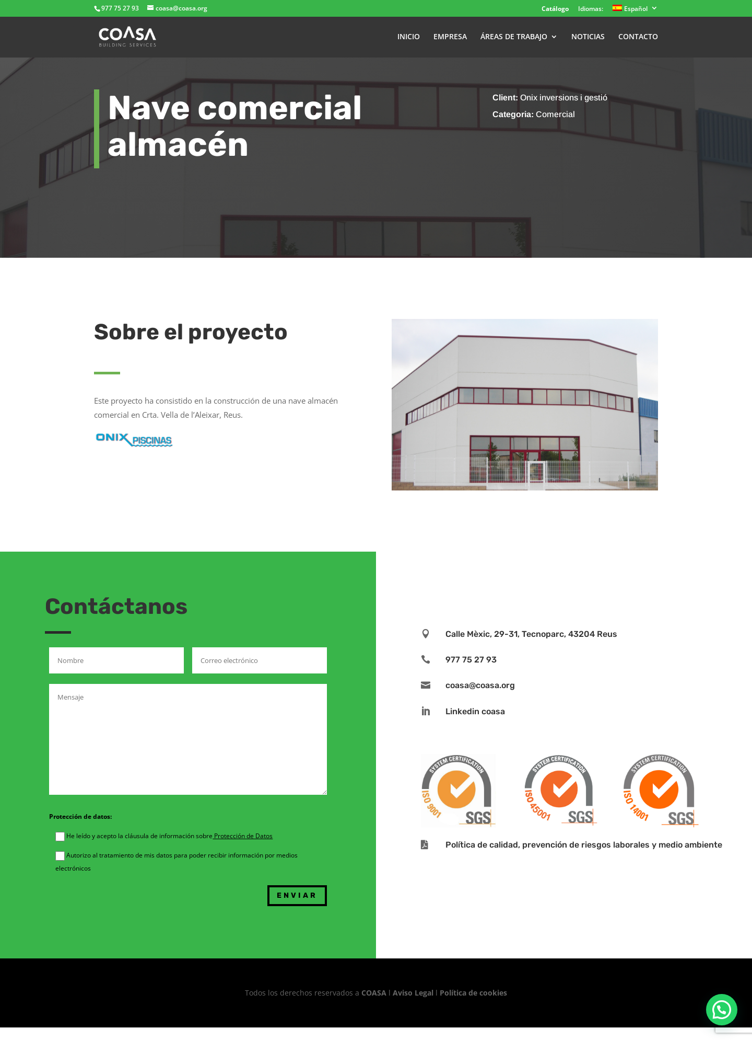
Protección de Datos (243, 835)
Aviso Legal (413, 993)
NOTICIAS (588, 37)
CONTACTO (638, 37)
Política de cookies (473, 993)
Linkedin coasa (475, 711)
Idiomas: (590, 9)
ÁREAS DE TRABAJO (513, 37)
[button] (721, 1009)
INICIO (408, 37)
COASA (375, 993)
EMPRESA (450, 37)
